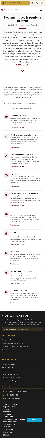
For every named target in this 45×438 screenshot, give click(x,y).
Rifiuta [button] (22, 420)
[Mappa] (32, 3)
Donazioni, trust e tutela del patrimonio (15, 346)
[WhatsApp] (42, 3)
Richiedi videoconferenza (10, 374)
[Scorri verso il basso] (22, 71)
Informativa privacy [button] (7, 433)
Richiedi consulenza (8, 371)
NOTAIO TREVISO (22, 65)
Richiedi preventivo (8, 364)
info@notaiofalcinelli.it (11, 398)
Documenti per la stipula (10, 381)
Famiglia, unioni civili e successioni (13, 343)
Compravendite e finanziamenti (12, 340)
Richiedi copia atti (8, 367)
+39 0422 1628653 (10, 395)
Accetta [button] (34, 420)
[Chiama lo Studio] (37, 3)
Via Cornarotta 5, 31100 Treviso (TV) (16, 391)
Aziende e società (8, 350)
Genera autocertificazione (11, 377)
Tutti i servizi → (7, 354)
